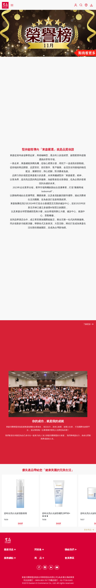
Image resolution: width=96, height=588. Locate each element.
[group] (48, 33)
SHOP (20, 523)
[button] (43, 55)
